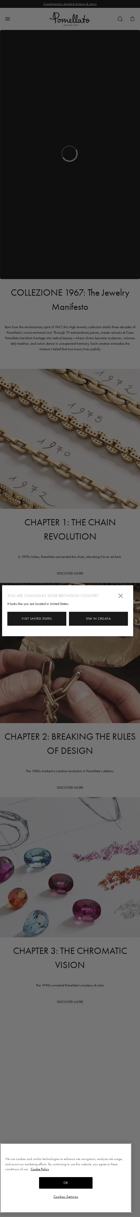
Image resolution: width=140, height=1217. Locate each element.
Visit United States (37, 618)
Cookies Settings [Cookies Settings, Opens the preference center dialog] (65, 1197)
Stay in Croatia (98, 618)
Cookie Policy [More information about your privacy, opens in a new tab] (40, 1169)
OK (65, 1183)
